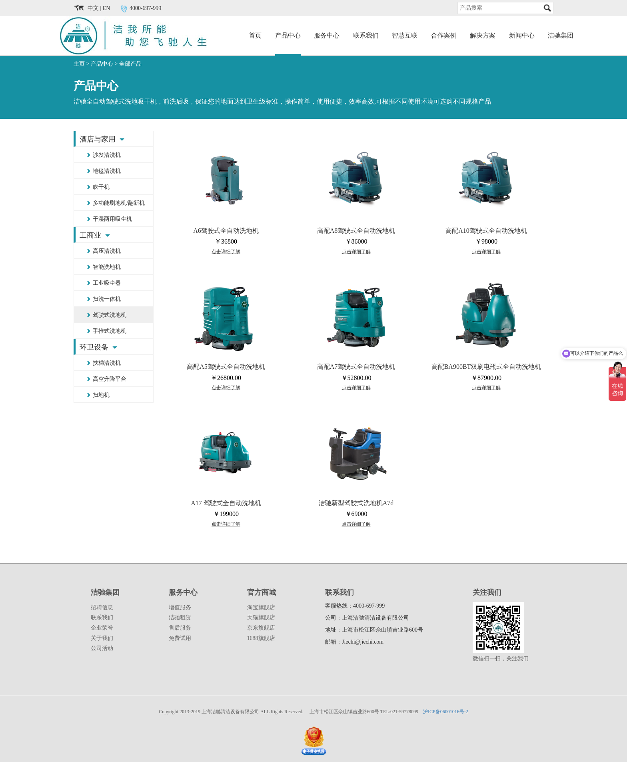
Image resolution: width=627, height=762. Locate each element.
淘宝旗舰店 (261, 607)
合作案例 (444, 35)
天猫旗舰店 (261, 617)
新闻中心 (522, 35)
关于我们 (102, 638)
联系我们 (366, 35)
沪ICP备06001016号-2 (445, 711)
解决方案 (482, 35)
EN (106, 8)
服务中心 (326, 35)
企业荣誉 (102, 628)
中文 (93, 8)
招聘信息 (102, 607)
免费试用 (180, 638)
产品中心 (288, 35)
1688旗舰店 (261, 638)
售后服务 (180, 628)
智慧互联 (404, 35)
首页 (255, 35)
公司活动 (102, 648)
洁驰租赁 (180, 617)
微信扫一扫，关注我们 (501, 659)
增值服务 (180, 607)
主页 (79, 64)
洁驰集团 (560, 35)
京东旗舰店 (261, 628)
